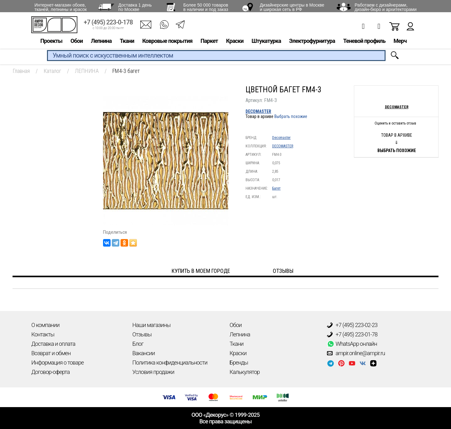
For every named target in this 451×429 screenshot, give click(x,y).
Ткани (127, 42)
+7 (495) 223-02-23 (352, 325)
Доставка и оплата (53, 343)
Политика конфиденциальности (169, 362)
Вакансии (143, 353)
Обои (76, 42)
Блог (137, 343)
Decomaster (281, 137)
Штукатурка (266, 42)
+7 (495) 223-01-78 (352, 334)
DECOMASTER (258, 111)
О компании (45, 325)
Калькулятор (245, 372)
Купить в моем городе (201, 271)
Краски (234, 42)
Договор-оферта (50, 372)
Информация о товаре (57, 362)
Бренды (239, 362)
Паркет (209, 42)
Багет (276, 188)
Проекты (51, 42)
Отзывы (142, 334)
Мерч (400, 42)
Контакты (42, 334)
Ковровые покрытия (167, 42)
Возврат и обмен (50, 353)
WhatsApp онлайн (352, 344)
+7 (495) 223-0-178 (108, 24)
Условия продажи (153, 372)
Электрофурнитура (312, 42)
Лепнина (101, 42)
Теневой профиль (364, 42)
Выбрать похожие (290, 116)
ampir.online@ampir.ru (356, 353)
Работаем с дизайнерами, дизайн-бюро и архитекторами (386, 7)
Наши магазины (151, 325)
